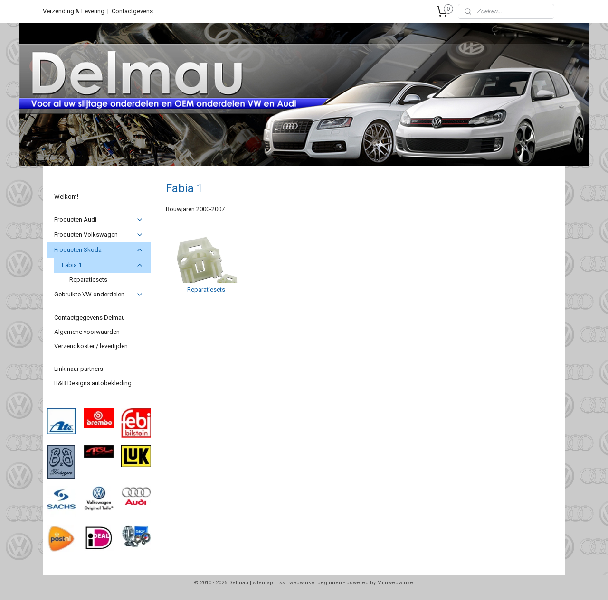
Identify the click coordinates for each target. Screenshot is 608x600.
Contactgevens (132, 11)
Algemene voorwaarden (87, 331)
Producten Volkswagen (98, 235)
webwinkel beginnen (315, 583)
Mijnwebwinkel (396, 583)
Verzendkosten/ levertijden (91, 346)
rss (281, 583)
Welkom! (66, 196)
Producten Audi (98, 219)
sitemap (263, 583)
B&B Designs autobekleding (93, 383)
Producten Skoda (98, 250)
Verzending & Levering (73, 11)
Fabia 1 (102, 265)
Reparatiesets (88, 279)
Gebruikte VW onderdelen (98, 294)
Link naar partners (78, 368)
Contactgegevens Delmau (89, 317)
